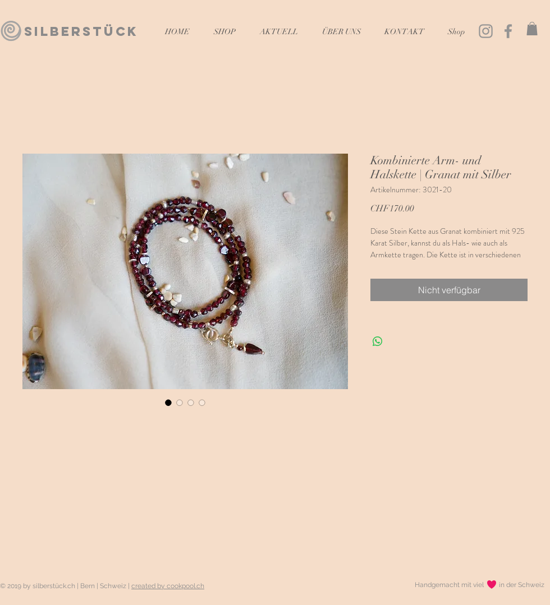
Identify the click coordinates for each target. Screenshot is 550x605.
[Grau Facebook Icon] (508, 31)
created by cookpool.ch (167, 586)
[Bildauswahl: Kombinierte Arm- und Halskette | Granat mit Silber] (168, 402)
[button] (532, 28)
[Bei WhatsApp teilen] (377, 341)
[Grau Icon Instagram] (485, 31)
